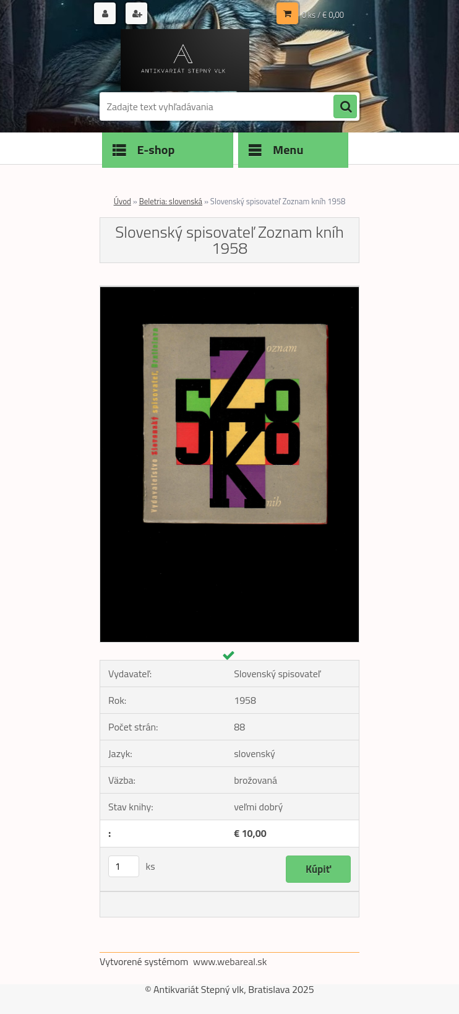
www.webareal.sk (230, 961)
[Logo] (185, 60)
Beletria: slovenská (170, 201)
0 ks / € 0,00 (323, 15)
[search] (345, 107)
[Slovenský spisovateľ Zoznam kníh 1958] (229, 291)
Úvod (122, 201)
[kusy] (123, 866)
